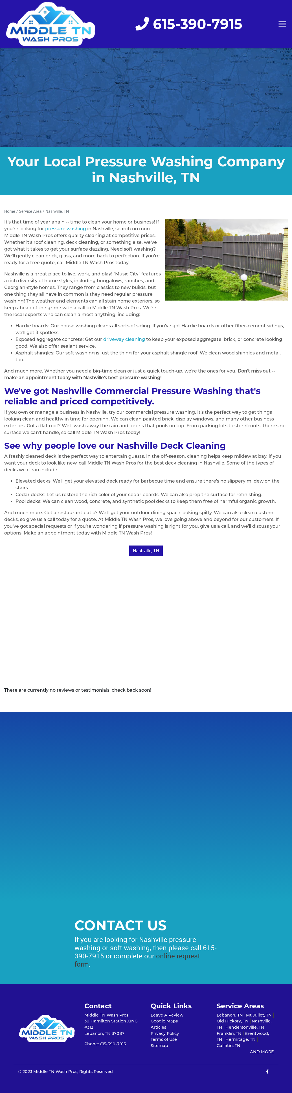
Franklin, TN (229, 1033)
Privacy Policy (165, 1033)
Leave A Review (167, 1015)
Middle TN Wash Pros (55, 1071)
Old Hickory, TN (233, 1021)
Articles (158, 1027)
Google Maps (164, 1021)
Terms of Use (164, 1039)
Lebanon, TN (230, 1015)
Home (9, 211)
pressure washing (65, 228)
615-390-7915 (188, 24)
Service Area (30, 211)
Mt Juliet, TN (259, 1015)
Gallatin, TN (228, 1045)
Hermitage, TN (240, 1039)
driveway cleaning (124, 339)
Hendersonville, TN (244, 1027)
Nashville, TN (57, 211)
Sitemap (159, 1045)
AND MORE (262, 1051)
